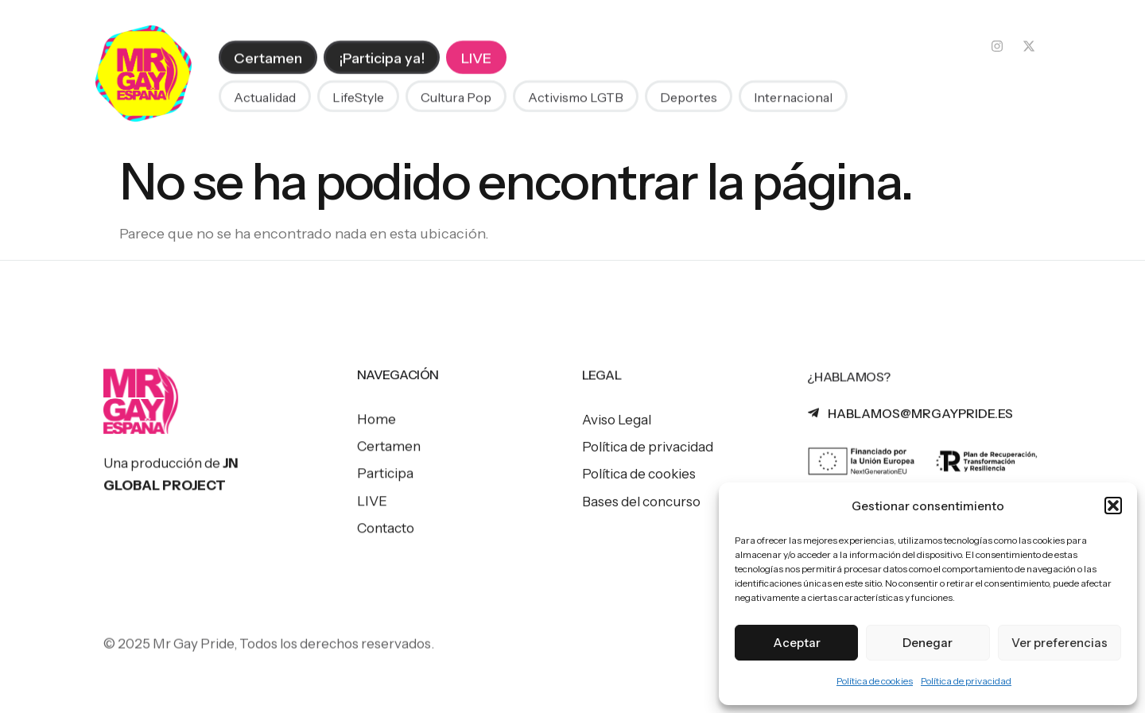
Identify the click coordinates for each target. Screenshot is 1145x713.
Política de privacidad (966, 681)
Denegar (927, 642)
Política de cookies (874, 681)
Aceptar (797, 642)
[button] (1113, 505)
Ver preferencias (1059, 642)
